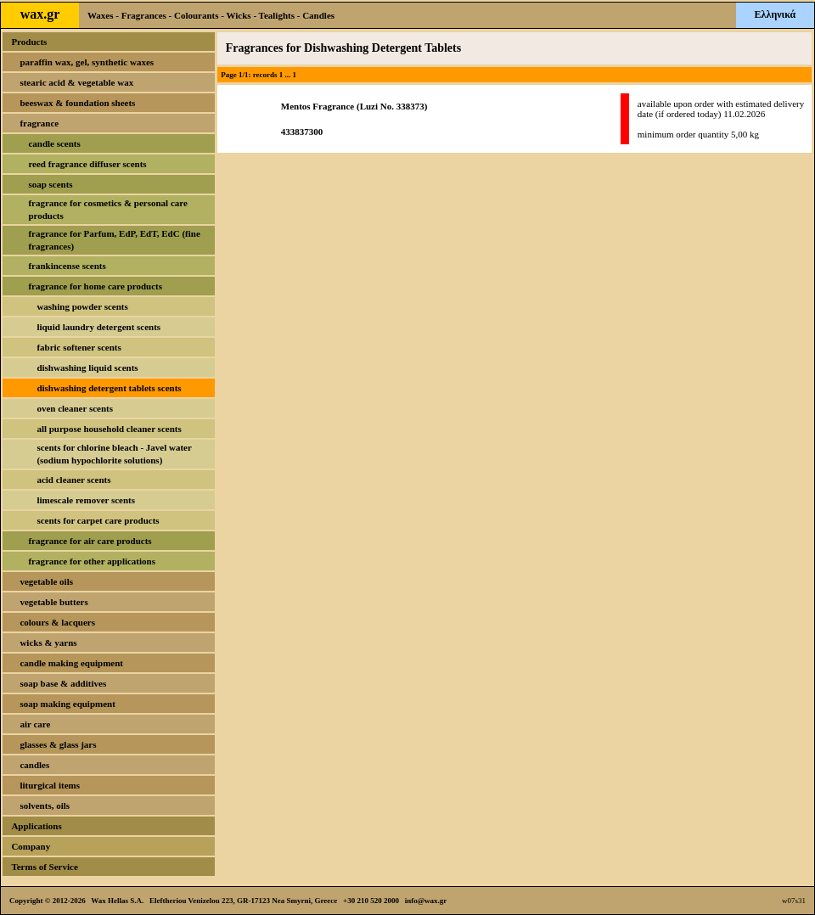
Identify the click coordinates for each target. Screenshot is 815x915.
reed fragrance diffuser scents (87, 164)
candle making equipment (71, 663)
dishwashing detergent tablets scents (109, 388)
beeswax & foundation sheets (77, 103)
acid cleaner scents (73, 479)
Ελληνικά (775, 14)
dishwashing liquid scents (87, 367)
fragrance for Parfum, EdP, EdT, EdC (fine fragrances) (114, 239)
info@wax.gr (426, 900)
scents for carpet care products (98, 520)
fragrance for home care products (95, 286)
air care (35, 724)
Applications (36, 826)
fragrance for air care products (89, 541)
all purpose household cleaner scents (109, 429)
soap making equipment (67, 704)
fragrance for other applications (91, 561)
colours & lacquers (57, 622)
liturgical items (50, 785)
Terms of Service (44, 867)
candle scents (54, 143)
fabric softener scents (79, 347)
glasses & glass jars (58, 744)
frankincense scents (66, 266)
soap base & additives (63, 683)
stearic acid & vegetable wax (76, 82)
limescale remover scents (86, 500)
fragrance (39, 123)
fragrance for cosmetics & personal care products (107, 209)
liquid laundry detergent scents (98, 327)
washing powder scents (82, 306)
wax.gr (40, 14)
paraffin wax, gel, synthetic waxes (87, 62)
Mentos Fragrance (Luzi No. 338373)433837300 (354, 119)
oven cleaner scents (75, 408)
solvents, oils (45, 805)
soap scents (50, 184)
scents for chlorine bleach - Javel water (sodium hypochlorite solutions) (114, 453)
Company (30, 846)
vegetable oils (46, 581)
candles (34, 765)
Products (29, 41)
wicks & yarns (48, 642)
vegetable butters (53, 602)
